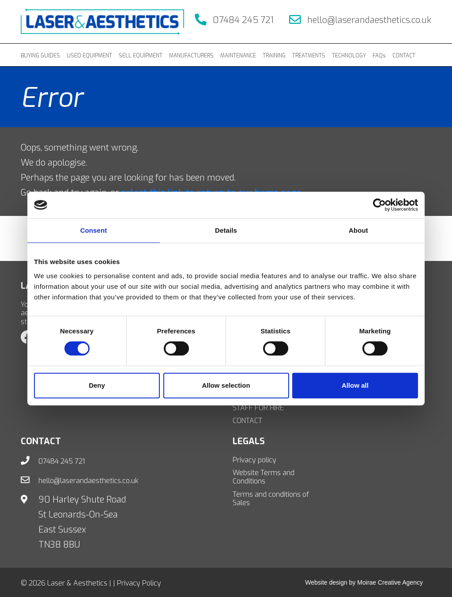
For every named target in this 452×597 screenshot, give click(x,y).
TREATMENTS (308, 55)
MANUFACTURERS (191, 55)
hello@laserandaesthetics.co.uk (360, 20)
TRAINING (274, 55)
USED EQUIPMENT (89, 55)
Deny (97, 385)
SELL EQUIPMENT (140, 55)
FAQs (379, 55)
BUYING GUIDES (40, 55)
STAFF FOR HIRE (258, 408)
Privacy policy (254, 460)
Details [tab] (226, 230)
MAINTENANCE (238, 55)
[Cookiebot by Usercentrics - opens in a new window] (379, 205)
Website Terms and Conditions (263, 477)
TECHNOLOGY (349, 55)
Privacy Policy (139, 583)
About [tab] (358, 230)
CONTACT (403, 55)
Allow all (355, 385)
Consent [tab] (93, 230)
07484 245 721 (234, 20)
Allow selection (226, 385)
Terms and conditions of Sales (271, 498)
